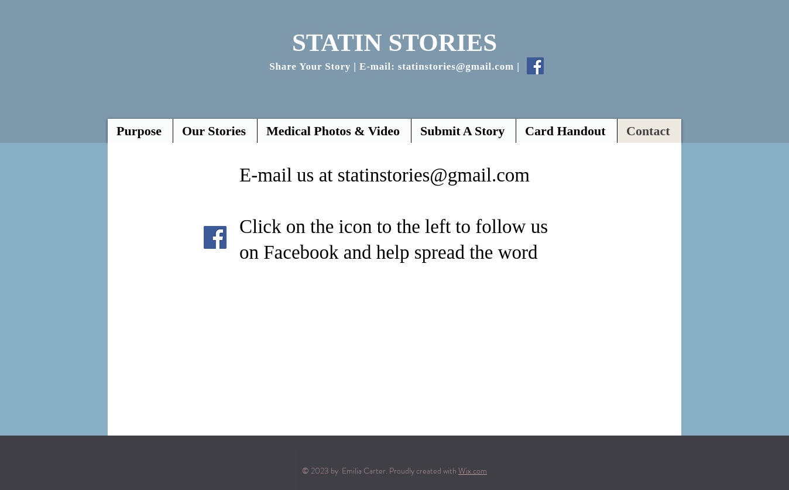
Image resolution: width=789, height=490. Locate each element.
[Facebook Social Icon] (535, 65)
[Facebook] (215, 237)
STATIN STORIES (394, 42)
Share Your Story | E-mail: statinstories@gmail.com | (394, 66)
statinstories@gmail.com (434, 175)
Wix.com (472, 471)
